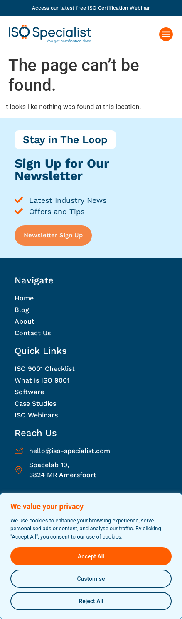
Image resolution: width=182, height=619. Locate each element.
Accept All (91, 556)
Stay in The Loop (65, 140)
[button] (166, 34)
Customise (91, 578)
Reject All (91, 601)
